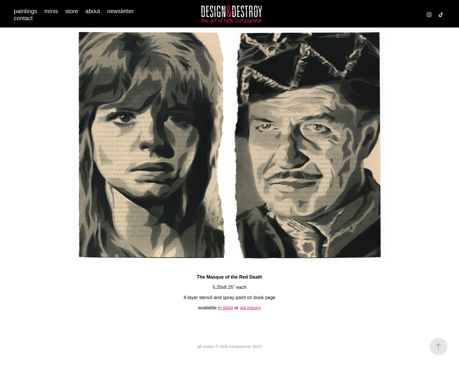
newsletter (120, 11)
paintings (25, 11)
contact (23, 18)
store (71, 11)
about (92, 11)
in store (225, 307)
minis (51, 11)
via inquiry (250, 307)
